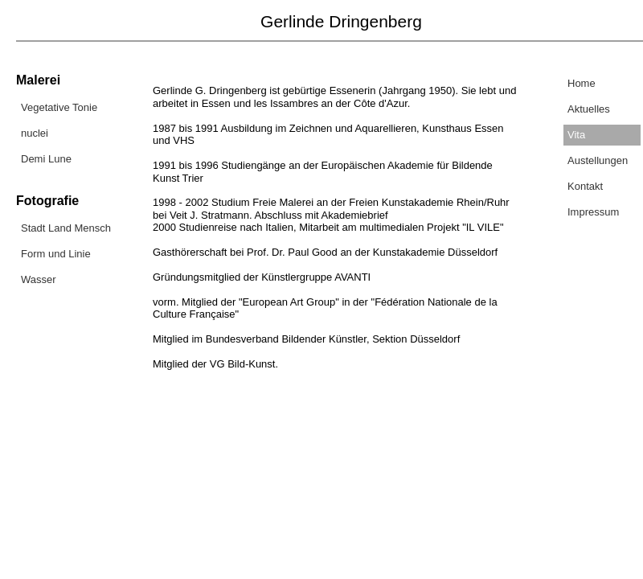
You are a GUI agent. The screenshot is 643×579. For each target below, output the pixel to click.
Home (581, 83)
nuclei (34, 133)
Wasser (38, 279)
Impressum (593, 212)
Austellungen (597, 160)
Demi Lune (46, 159)
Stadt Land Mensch (66, 228)
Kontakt (585, 186)
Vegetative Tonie (59, 107)
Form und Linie (56, 254)
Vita (576, 135)
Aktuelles (588, 109)
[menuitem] (70, 109)
